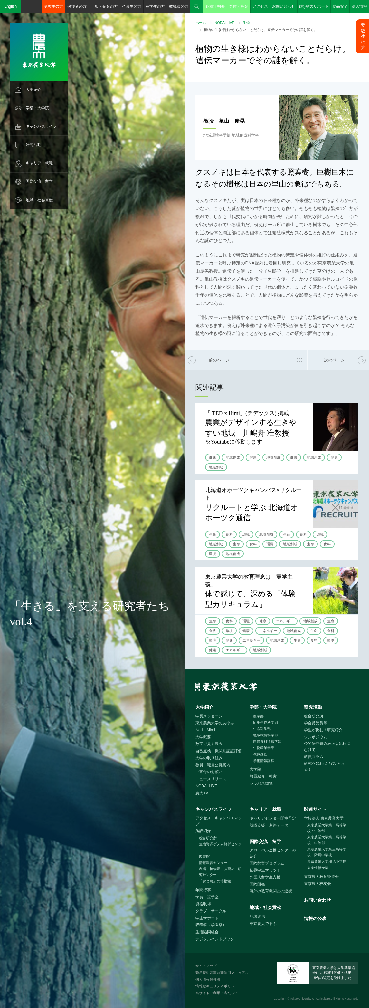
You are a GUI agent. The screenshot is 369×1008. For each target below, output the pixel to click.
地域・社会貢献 (39, 200)
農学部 (258, 716)
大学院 (255, 769)
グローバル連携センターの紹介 (273, 853)
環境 (246, 534)
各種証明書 (215, 6)
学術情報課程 (263, 761)
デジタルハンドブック (214, 939)
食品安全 (340, 6)
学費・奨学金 (207, 897)
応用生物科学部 (265, 722)
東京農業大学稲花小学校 (326, 861)
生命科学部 (262, 729)
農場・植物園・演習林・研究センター (220, 872)
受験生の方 (53, 6)
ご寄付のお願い (208, 772)
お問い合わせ (283, 6)
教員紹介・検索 (263, 776)
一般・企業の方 (104, 6)
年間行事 (203, 890)
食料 (229, 534)
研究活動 (33, 144)
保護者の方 (77, 6)
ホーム (200, 22)
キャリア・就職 (39, 163)
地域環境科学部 (265, 735)
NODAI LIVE (224, 22)
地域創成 (233, 457)
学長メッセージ (208, 716)
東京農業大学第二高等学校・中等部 (326, 840)
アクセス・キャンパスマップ (218, 821)
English (10, 6)
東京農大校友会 (317, 883)
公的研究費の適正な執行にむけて (327, 746)
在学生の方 (155, 6)
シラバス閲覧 (261, 783)
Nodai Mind (205, 730)
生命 (246, 22)
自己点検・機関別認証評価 (218, 751)
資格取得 (203, 904)
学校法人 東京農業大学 (324, 818)
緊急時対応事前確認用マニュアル (222, 972)
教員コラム (313, 756)
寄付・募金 (238, 6)
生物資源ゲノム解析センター (220, 847)
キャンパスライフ (41, 126)
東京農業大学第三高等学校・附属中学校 (326, 852)
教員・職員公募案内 (212, 765)
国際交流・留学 (39, 181)
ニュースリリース (210, 779)
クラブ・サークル (210, 911)
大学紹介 (33, 89)
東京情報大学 (317, 868)
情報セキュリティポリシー (216, 986)
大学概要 (203, 737)
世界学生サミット (265, 870)
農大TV (201, 793)
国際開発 (257, 884)
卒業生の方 (131, 6)
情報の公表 (315, 918)
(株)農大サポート (314, 6)
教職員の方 (178, 6)
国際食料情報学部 (267, 741)
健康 (212, 457)
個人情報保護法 (207, 979)
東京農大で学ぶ (263, 923)
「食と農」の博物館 (215, 881)
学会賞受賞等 (315, 723)
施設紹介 (203, 831)
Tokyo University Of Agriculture (310, 998)
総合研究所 (313, 716)
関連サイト (315, 809)
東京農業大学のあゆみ (214, 723)
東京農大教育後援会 (321, 876)
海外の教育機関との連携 (271, 891)
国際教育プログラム (267, 863)
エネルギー (285, 621)
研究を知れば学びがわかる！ (325, 766)
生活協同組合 (207, 932)
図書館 (204, 856)
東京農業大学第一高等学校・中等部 (326, 828)
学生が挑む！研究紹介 (323, 730)
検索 (196, 6)
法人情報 (359, 6)
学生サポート (207, 918)
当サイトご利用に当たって (216, 993)
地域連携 (257, 916)
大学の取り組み (208, 758)
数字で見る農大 (208, 744)
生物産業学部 (263, 748)
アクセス (260, 6)
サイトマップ (206, 966)
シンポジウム (315, 737)
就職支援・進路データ (269, 825)
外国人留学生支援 (265, 877)
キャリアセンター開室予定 (273, 818)
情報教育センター (213, 863)
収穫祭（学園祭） (210, 925)
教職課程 (260, 754)
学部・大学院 (37, 108)
